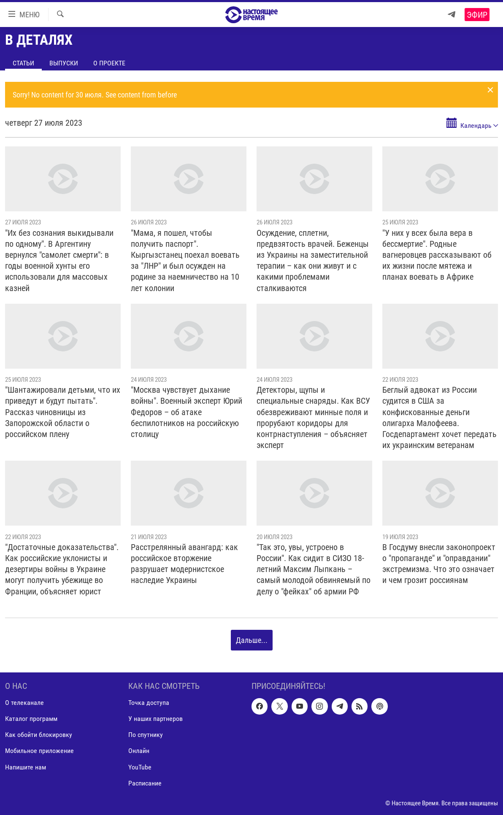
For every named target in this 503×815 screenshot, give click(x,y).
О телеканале (24, 703)
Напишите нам (25, 767)
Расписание (145, 783)
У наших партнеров (155, 719)
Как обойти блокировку (38, 735)
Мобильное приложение (39, 751)
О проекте (109, 63)
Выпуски (63, 63)
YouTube (139, 767)
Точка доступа (148, 703)
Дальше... (252, 640)
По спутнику (145, 735)
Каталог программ (31, 719)
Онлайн (138, 751)
